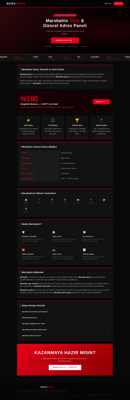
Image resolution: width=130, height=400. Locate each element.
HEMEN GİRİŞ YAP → (65, 40)
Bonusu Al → (101, 102)
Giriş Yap (108, 3)
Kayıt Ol (119, 3)
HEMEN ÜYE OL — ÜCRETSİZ (65, 367)
